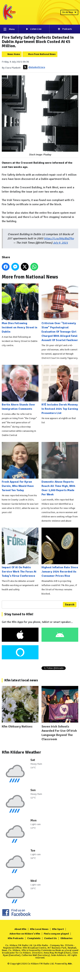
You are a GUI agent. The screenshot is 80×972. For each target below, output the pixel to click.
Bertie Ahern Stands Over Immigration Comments (20, 388)
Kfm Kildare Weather (21, 752)
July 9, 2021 (60, 242)
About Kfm (20, 929)
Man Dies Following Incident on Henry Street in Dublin (20, 308)
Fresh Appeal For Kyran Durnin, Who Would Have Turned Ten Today (20, 467)
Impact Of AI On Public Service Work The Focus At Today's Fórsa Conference (20, 553)
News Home (13, 54)
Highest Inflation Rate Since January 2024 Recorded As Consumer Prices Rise (60, 553)
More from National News (42, 54)
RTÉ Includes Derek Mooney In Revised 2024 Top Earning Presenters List (60, 390)
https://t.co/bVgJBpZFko (59, 238)
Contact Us (50, 938)
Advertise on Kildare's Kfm (25, 933)
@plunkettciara (34, 67)
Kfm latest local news (21, 680)
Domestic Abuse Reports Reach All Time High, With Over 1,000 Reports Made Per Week (60, 469)
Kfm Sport (58, 929)
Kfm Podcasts (15, 938)
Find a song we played (56, 933)
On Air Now (69, 12)
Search (69, 604)
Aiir (70, 963)
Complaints (33, 938)
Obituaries (66, 938)
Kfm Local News (39, 929)
